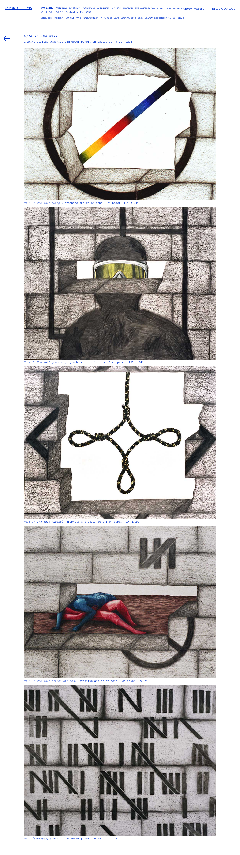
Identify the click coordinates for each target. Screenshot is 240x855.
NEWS (187, 8)
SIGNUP (201, 8)
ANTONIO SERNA (18, 8)
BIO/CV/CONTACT (223, 8)
